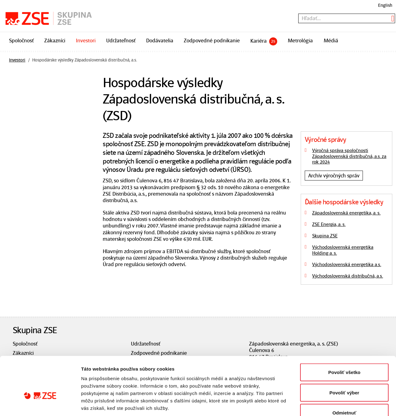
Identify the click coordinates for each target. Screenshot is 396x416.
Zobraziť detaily (323, 403)
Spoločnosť (21, 40)
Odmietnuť (344, 375)
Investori (86, 40)
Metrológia (300, 40)
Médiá (331, 40)
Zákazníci (54, 40)
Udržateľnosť (121, 40)
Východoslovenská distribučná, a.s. (347, 276)
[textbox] (346, 18)
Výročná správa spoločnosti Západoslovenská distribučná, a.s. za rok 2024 (349, 156)
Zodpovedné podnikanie (212, 40)
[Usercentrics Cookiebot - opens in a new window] (40, 404)
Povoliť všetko (344, 334)
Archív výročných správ (333, 175)
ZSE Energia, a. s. (329, 224)
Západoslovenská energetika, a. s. (346, 213)
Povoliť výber (344, 355)
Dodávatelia (159, 40)
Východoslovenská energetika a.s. (346, 264)
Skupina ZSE (325, 236)
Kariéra (263, 41)
